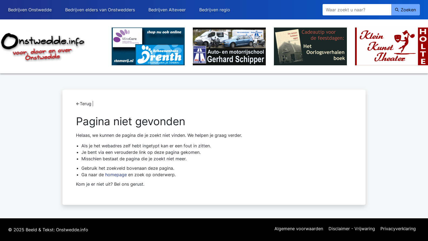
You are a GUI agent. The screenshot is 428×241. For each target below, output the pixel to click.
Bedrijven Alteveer (167, 9)
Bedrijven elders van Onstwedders (100, 9)
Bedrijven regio (214, 9)
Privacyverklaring (398, 228)
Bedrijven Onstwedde (30, 9)
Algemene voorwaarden (298, 228)
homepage (116, 174)
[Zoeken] (357, 9)
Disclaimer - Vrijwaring (352, 228)
